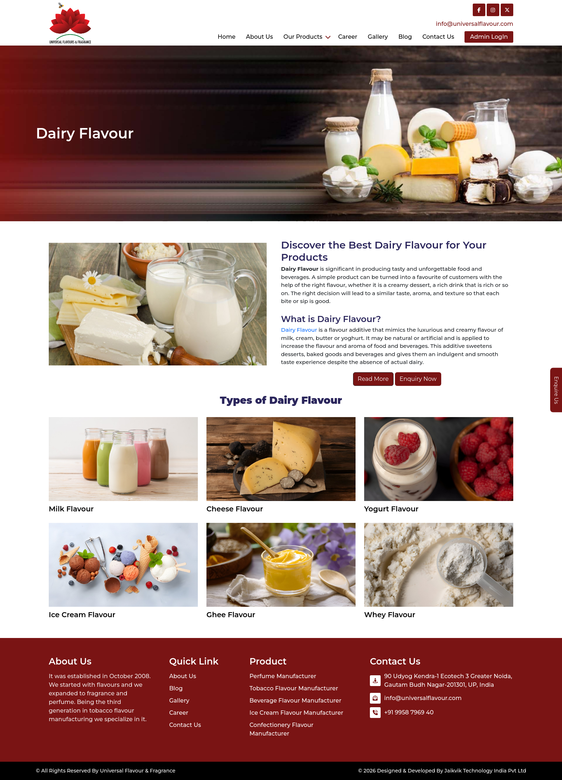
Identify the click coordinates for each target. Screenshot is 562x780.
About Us (259, 36)
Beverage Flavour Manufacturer (295, 700)
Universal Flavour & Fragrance (138, 770)
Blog (405, 36)
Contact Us (185, 725)
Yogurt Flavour (391, 509)
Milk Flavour (71, 509)
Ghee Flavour (230, 614)
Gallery (378, 36)
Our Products (303, 36)
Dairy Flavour (299, 329)
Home (226, 36)
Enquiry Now (418, 378)
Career (347, 36)
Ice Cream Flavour (82, 614)
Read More (373, 378)
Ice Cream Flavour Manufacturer (296, 712)
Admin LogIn (489, 36)
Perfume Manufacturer (282, 676)
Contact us (438, 36)
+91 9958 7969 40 (409, 712)
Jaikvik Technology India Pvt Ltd (485, 770)
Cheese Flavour (234, 509)
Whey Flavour (389, 614)
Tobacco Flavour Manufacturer (293, 688)
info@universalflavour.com (474, 23)
